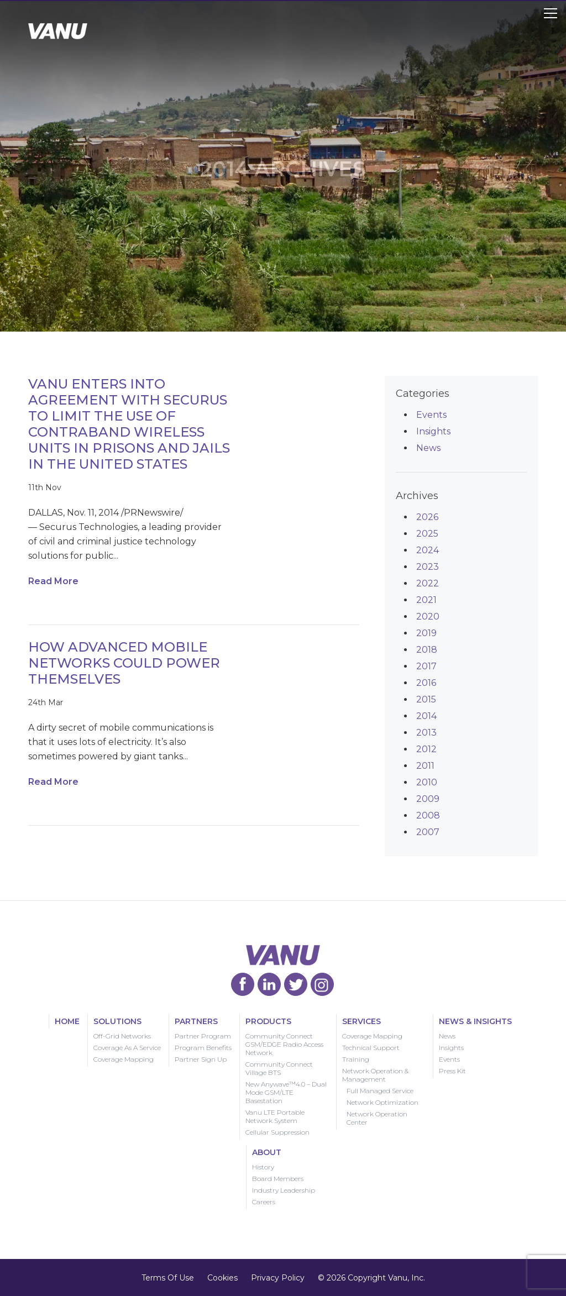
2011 (425, 765)
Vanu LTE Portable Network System (275, 1116)
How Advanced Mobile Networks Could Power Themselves (124, 663)
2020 (427, 616)
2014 (426, 716)
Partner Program (203, 1036)
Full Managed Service (380, 1091)
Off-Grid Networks (122, 1036)
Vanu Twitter (295, 984)
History (263, 1167)
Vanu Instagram (322, 984)
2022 (427, 583)
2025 (427, 533)
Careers (263, 1202)
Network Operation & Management (375, 1075)
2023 (427, 567)
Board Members (277, 1178)
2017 (426, 666)
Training (355, 1059)
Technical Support (371, 1047)
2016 (426, 683)
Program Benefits (203, 1047)
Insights (433, 431)
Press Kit (452, 1071)
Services (361, 1021)
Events (431, 415)
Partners (196, 1021)
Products (268, 1021)
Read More (53, 581)
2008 (428, 815)
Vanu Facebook (242, 984)
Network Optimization (382, 1102)
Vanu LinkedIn (269, 984)
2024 (427, 550)
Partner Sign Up (201, 1059)
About (266, 1152)
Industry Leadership (283, 1190)
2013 (426, 732)
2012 (426, 749)
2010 (426, 782)
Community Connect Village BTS (279, 1068)
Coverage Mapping (123, 1059)
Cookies (222, 1278)
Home (67, 1021)
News (428, 448)
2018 (426, 649)
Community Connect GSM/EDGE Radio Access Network (284, 1044)
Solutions (117, 1021)
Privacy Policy (278, 1278)
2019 (426, 633)
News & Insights (475, 1021)
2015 (426, 699)
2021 (426, 600)
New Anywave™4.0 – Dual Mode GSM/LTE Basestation (286, 1092)
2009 (427, 799)
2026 (427, 517)
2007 (427, 832)
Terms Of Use (168, 1278)
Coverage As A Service (127, 1047)
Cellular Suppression (277, 1132)
